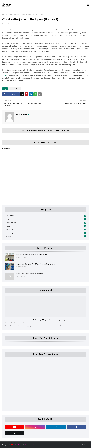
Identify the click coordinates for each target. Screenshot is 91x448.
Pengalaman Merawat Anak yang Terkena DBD (32, 254)
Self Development (46, 233)
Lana (4, 24)
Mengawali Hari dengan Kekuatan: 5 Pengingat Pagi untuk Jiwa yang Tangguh (36, 320)
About (78, 445)
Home (71, 445)
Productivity (46, 229)
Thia (4, 75)
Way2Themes (19, 445)
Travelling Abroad (14, 14)
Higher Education (46, 222)
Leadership (46, 226)
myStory (46, 236)
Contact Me (85, 445)
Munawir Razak (29, 445)
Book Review (46, 215)
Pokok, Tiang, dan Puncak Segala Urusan (29, 274)
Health (46, 219)
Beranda (4, 14)
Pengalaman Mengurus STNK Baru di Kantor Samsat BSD (35, 264)
